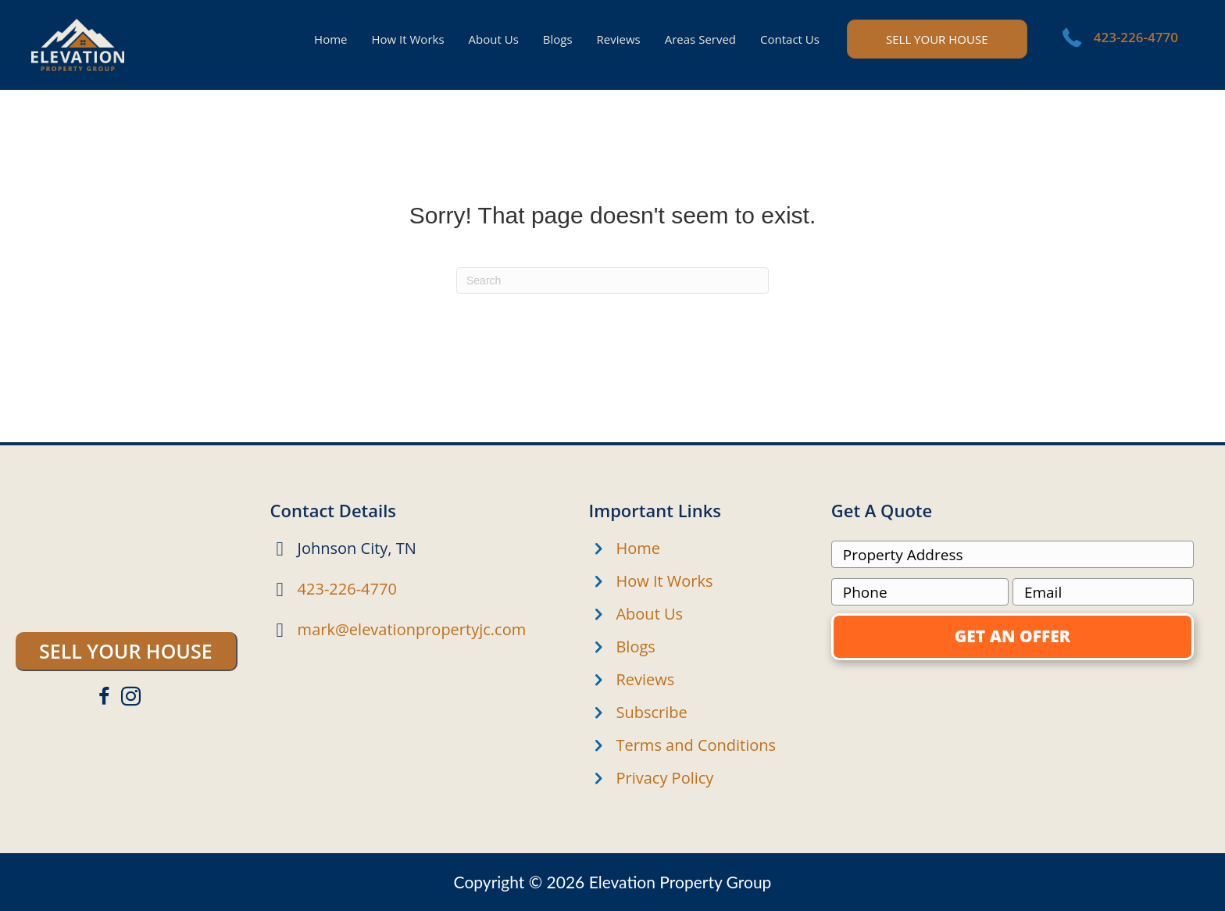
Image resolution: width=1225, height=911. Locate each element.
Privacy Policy (664, 777)
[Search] (612, 280)
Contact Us (790, 39)
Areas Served (700, 39)
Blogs (558, 39)
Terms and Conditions (696, 745)
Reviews (619, 39)
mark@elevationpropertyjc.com (412, 629)
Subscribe (651, 712)
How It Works (407, 39)
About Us (494, 39)
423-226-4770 (1136, 37)
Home (330, 39)
